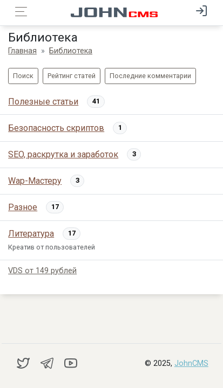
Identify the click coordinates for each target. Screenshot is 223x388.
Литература (31, 233)
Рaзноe (22, 207)
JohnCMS (191, 363)
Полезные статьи (43, 101)
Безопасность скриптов (56, 128)
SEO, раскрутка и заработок (63, 154)
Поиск (23, 76)
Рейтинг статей (72, 76)
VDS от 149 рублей (42, 270)
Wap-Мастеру (35, 181)
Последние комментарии (150, 76)
